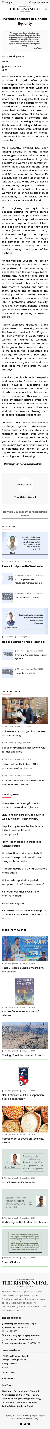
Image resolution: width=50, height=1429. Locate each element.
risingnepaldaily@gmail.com (25, 1335)
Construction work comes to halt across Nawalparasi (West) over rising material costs (22, 857)
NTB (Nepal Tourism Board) (15, 1356)
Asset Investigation (13, 903)
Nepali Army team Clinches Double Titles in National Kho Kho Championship (22, 830)
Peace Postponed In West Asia (22, 566)
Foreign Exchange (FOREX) (14, 1359)
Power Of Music (11, 1262)
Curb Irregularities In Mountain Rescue (24, 1222)
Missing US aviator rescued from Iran (24, 1055)
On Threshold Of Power (27, 597)
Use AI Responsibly (25, 673)
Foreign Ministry (9, 1363)
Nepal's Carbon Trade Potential (23, 642)
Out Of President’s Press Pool (19, 1182)
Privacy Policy (8, 1378)
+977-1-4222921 (20, 1327)
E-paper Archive (38, 2)
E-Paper (7, 2)
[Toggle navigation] (46, 9)
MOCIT (5, 1367)
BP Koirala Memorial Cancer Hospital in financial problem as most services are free (24, 914)
